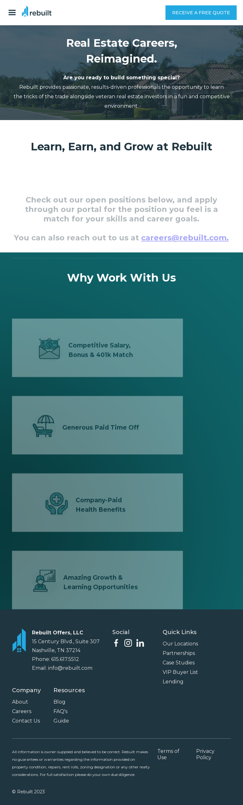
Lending (173, 682)
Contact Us (26, 721)
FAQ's (60, 711)
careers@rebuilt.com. (185, 245)
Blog (59, 702)
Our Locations (180, 644)
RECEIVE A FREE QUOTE (201, 12)
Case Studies (179, 663)
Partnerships (179, 653)
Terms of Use (168, 754)
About (20, 702)
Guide (61, 721)
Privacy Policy (205, 754)
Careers (21, 711)
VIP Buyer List (180, 672)
